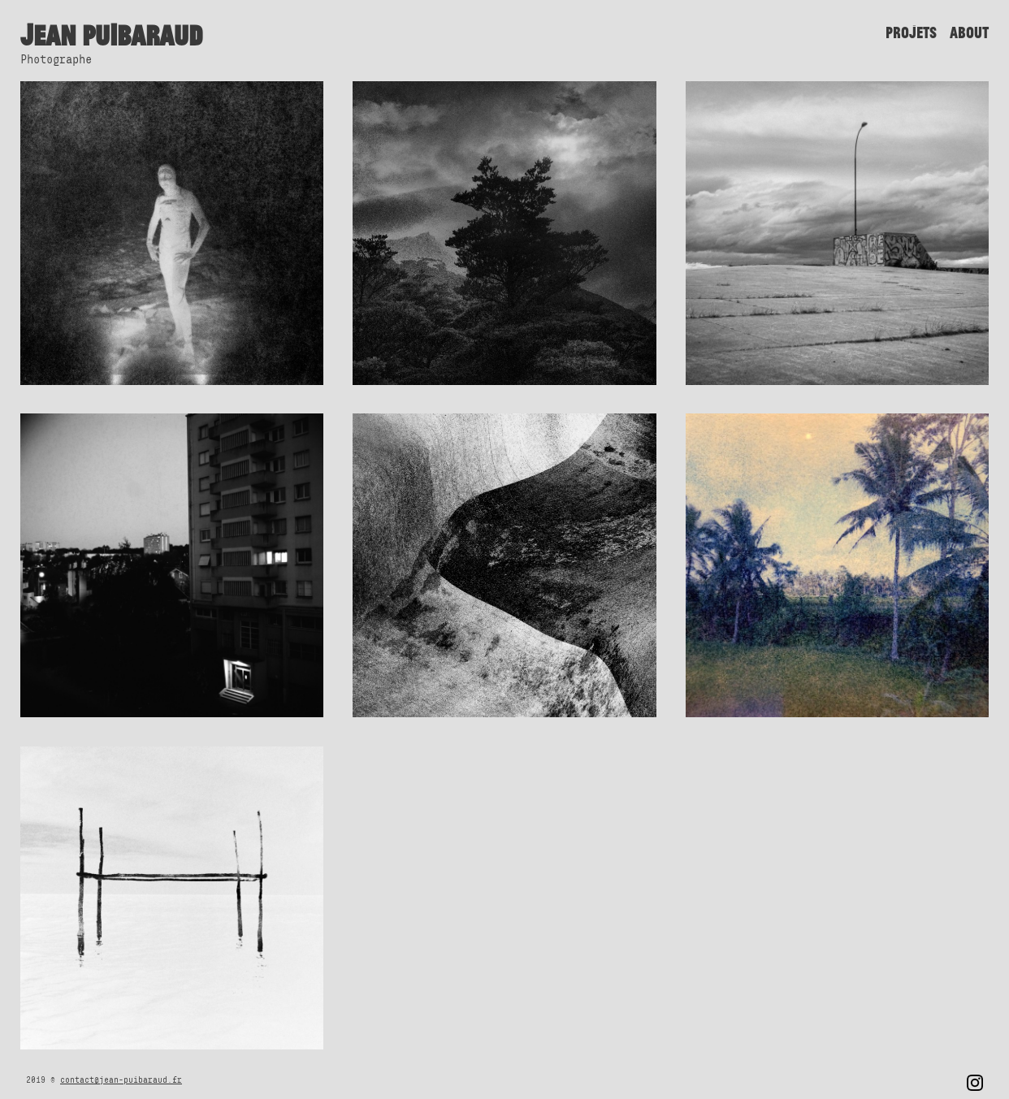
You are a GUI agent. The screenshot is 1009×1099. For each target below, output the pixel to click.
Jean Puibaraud (111, 35)
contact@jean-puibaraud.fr (121, 1079)
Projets (911, 32)
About (969, 32)
